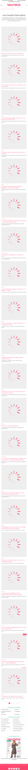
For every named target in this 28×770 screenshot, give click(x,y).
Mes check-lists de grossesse (17, 726)
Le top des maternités (4, 720)
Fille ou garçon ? (3, 724)
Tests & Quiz (3, 730)
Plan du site (14, 766)
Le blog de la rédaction (5, 709)
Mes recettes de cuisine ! (17, 722)
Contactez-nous (10, 764)
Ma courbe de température (5, 722)
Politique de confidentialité (11, 765)
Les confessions (17, 714)
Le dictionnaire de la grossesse (18, 728)
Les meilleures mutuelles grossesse (14, 1)
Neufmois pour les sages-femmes (22, 765)
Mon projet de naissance (17, 730)
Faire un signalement (24, 764)
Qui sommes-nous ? (3, 764)
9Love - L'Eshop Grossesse (22, 0)
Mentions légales (16, 764)
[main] (14, 386)
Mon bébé (2, 116)
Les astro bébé (3, 728)
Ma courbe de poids (16, 720)
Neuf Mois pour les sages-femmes (7, 0)
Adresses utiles (3, 765)
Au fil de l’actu (17, 709)
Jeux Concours (3, 714)
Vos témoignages (17, 711)
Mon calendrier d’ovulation (5, 726)
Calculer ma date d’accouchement (18, 724)
